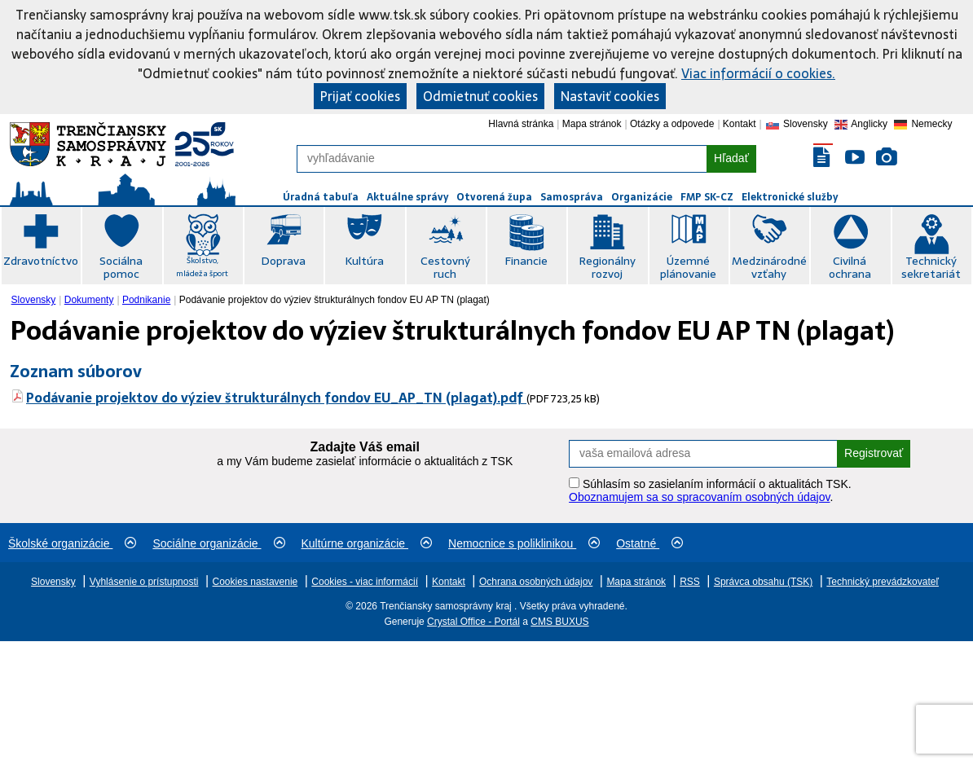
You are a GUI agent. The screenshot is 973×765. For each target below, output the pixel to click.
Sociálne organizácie (218, 543)
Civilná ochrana (850, 267)
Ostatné (649, 543)
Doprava (283, 261)
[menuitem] (35, 300)
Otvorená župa (494, 197)
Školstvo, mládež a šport (202, 266)
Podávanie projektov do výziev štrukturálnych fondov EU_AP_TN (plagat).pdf (276, 397)
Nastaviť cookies (610, 96)
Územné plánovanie (688, 267)
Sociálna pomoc (121, 267)
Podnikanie (146, 300)
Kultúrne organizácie (367, 543)
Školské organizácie (72, 543)
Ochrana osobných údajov (535, 581)
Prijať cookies (360, 96)
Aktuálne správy (407, 197)
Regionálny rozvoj (607, 267)
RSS (690, 581)
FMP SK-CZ (706, 197)
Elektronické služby (790, 197)
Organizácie (641, 197)
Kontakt (739, 124)
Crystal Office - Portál (473, 621)
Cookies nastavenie (255, 581)
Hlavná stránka (520, 124)
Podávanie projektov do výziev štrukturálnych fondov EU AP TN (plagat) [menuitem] (334, 300)
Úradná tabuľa (321, 197)
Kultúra (364, 261)
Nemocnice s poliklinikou (524, 543)
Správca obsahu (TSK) (763, 581)
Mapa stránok (592, 124)
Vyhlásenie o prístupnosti (144, 581)
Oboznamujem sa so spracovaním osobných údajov (699, 496)
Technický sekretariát (931, 267)
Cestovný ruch (445, 267)
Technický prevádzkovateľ (882, 581)
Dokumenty (89, 300)
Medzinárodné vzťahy (769, 267)
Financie (526, 261)
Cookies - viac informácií (364, 581)
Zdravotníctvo (40, 261)
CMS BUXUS (559, 621)
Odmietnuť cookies (480, 96)
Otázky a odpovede (672, 124)
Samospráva (571, 197)
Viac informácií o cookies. (758, 73)
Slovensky (33, 300)
